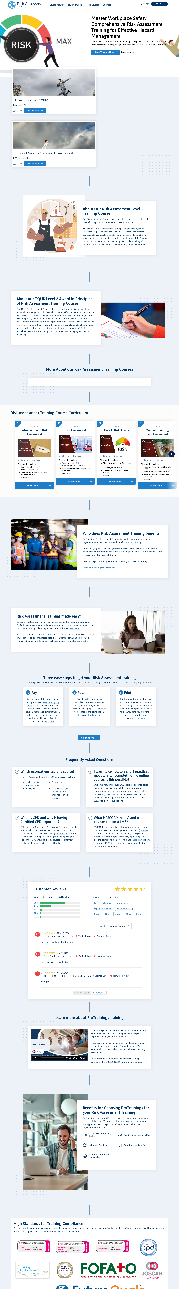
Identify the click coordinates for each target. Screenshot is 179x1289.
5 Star (36, 855)
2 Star (36, 865)
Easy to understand (103, 855)
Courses (38, 1284)
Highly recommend (103, 860)
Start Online (33, 438)
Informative (122, 855)
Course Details (56, 5)
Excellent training (125, 860)
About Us (11, 1280)
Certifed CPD (62, 785)
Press (9, 1284)
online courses (138, 792)
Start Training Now (104, 52)
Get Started (33, 111)
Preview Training (74, 5)
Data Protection (98, 1284)
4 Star (36, 858)
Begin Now (159, 4)
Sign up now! (88, 690)
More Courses (93, 5)
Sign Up (66, 1284)
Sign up (30, 651)
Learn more (127, 52)
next (172, 406)
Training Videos (41, 1280)
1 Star (36, 868)
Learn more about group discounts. (99, 520)
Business (107, 5)
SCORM (144, 782)
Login (65, 1280)
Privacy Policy (97, 1280)
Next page (99, 945)
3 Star (36, 861)
